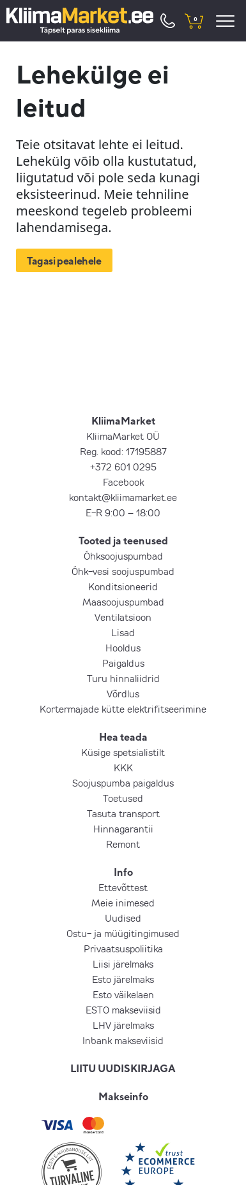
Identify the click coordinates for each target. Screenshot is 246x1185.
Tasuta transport (123, 813)
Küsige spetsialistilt (123, 752)
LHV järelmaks (123, 1025)
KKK (123, 767)
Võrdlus (123, 693)
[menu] (227, 20)
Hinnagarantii (123, 828)
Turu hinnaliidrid (123, 678)
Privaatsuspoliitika (123, 948)
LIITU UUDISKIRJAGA (123, 1068)
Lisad (123, 632)
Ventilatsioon (123, 617)
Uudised (123, 918)
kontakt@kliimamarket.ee (123, 497)
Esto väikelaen (123, 994)
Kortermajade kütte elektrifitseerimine (123, 708)
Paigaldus (123, 663)
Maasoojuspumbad (123, 601)
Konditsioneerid (123, 586)
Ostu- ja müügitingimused (123, 933)
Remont (123, 844)
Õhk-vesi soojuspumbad (123, 571)
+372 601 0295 (123, 466)
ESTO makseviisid (123, 1009)
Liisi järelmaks (123, 963)
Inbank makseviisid (123, 1040)
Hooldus (123, 647)
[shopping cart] (193, 20)
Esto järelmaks (123, 979)
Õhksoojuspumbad (123, 555)
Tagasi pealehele (64, 260)
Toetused (123, 798)
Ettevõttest (123, 887)
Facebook (123, 482)
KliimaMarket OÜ (123, 436)
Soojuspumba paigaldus (123, 782)
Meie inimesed (123, 902)
